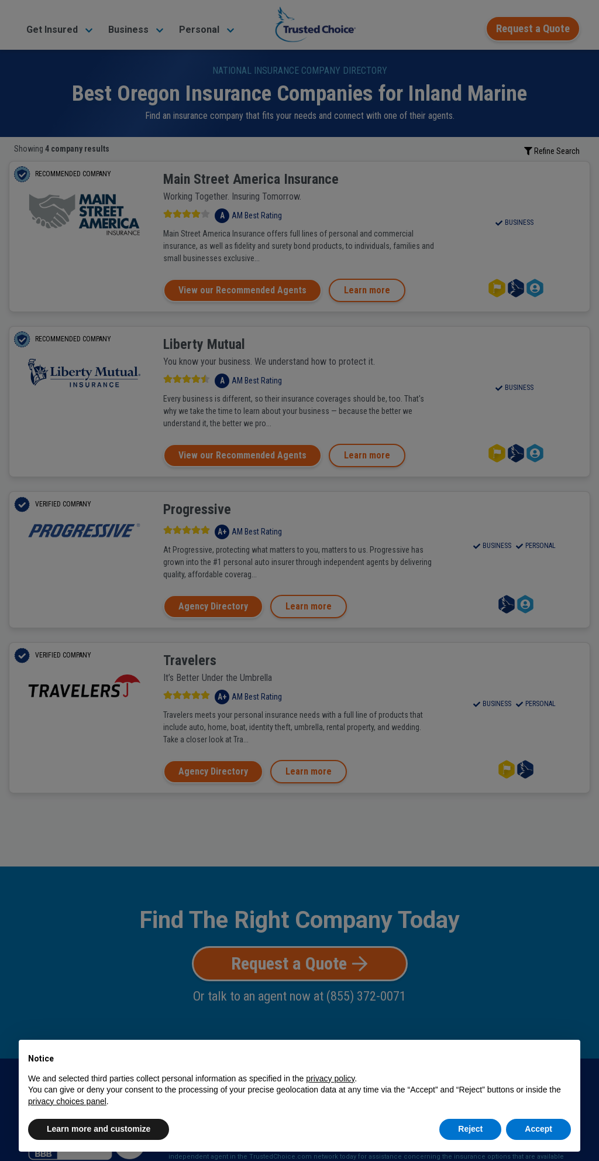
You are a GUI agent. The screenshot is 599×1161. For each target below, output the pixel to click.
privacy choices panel (67, 1101)
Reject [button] (470, 1128)
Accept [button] (538, 1128)
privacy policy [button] (330, 1078)
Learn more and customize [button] (98, 1128)
